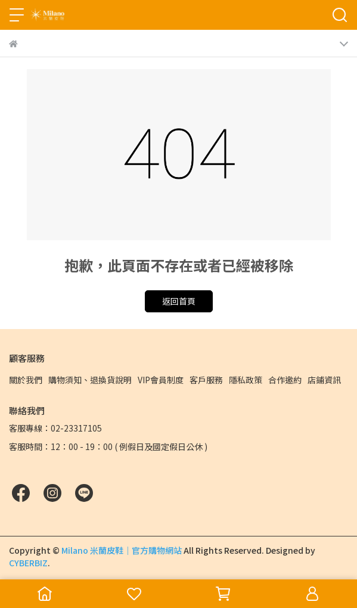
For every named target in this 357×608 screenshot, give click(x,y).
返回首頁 (178, 301)
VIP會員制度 (161, 380)
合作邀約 (285, 380)
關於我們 (25, 380)
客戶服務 (206, 380)
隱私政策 (245, 380)
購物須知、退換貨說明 (90, 380)
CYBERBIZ (28, 563)
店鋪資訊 (324, 380)
